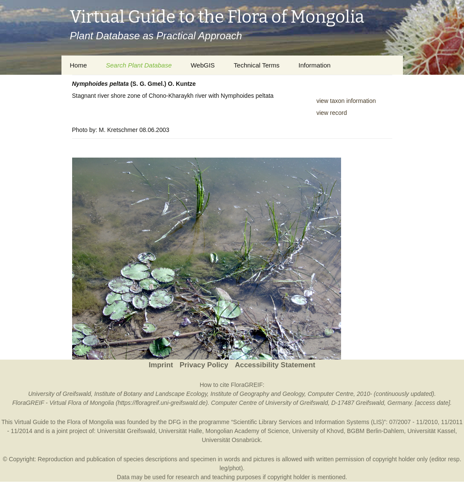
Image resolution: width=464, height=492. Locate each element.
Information (314, 65)
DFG (174, 422)
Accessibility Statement (275, 365)
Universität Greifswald (126, 431)
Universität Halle (180, 431)
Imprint (161, 365)
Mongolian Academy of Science (247, 431)
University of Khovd (318, 431)
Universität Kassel (431, 431)
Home (78, 65)
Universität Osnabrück (231, 439)
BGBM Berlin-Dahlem (375, 431)
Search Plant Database (139, 65)
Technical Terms (257, 65)
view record (331, 112)
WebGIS (203, 65)
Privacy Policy (204, 365)
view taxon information (346, 100)
